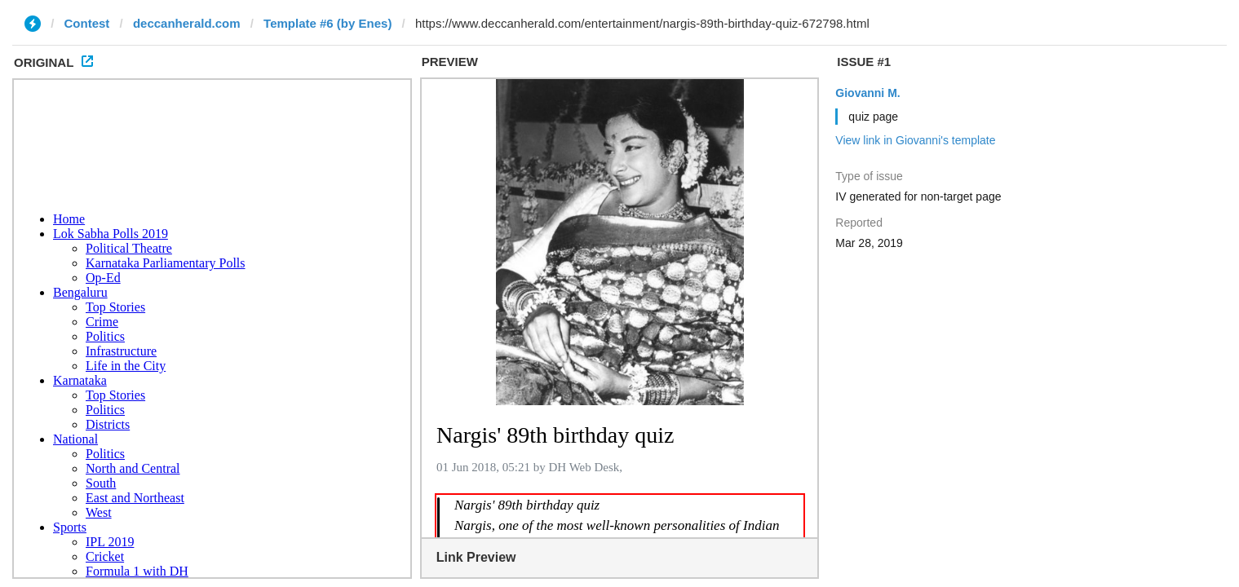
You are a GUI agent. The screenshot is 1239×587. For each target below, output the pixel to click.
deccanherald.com (187, 23)
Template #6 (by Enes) (327, 23)
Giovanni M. (867, 92)
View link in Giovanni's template (915, 140)
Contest (87, 23)
